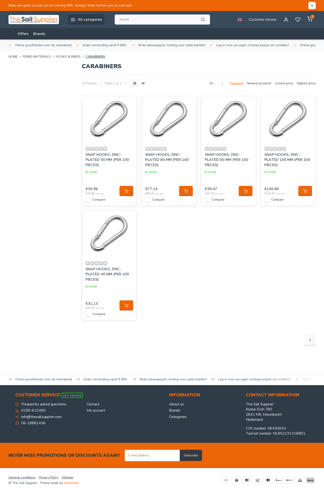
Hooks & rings (71, 56)
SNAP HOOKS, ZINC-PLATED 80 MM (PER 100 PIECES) (167, 160)
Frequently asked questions (43, 404)
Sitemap (67, 477)
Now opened (71, 395)
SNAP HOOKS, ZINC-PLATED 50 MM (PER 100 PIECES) (107, 160)
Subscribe (191, 455)
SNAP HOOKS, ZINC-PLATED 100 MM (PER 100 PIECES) (287, 160)
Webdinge (71, 483)
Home (15, 56)
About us (176, 404)
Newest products (259, 83)
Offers (23, 33)
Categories (178, 416)
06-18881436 (33, 423)
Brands (39, 33)
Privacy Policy (48, 477)
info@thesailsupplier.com (41, 416)
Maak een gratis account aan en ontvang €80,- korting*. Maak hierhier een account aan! (70, 5)
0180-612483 (33, 410)
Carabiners (95, 56)
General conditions (22, 477)
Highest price (306, 83)
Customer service (263, 19)
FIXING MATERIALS (39, 56)
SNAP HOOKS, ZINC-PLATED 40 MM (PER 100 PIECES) (107, 274)
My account (96, 410)
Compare (98, 199)
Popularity (237, 83)
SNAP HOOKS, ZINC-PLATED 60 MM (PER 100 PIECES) (226, 160)
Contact (93, 404)
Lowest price (284, 83)
